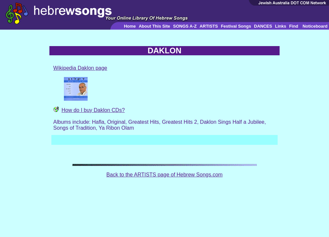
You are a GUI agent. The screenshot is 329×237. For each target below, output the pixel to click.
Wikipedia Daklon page (80, 68)
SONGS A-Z (185, 26)
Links (280, 26)
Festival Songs (236, 26)
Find (293, 26)
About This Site (154, 26)
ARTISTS (209, 26)
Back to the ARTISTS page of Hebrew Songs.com (164, 174)
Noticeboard (315, 26)
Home (130, 26)
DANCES (263, 26)
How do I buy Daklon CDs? (93, 110)
